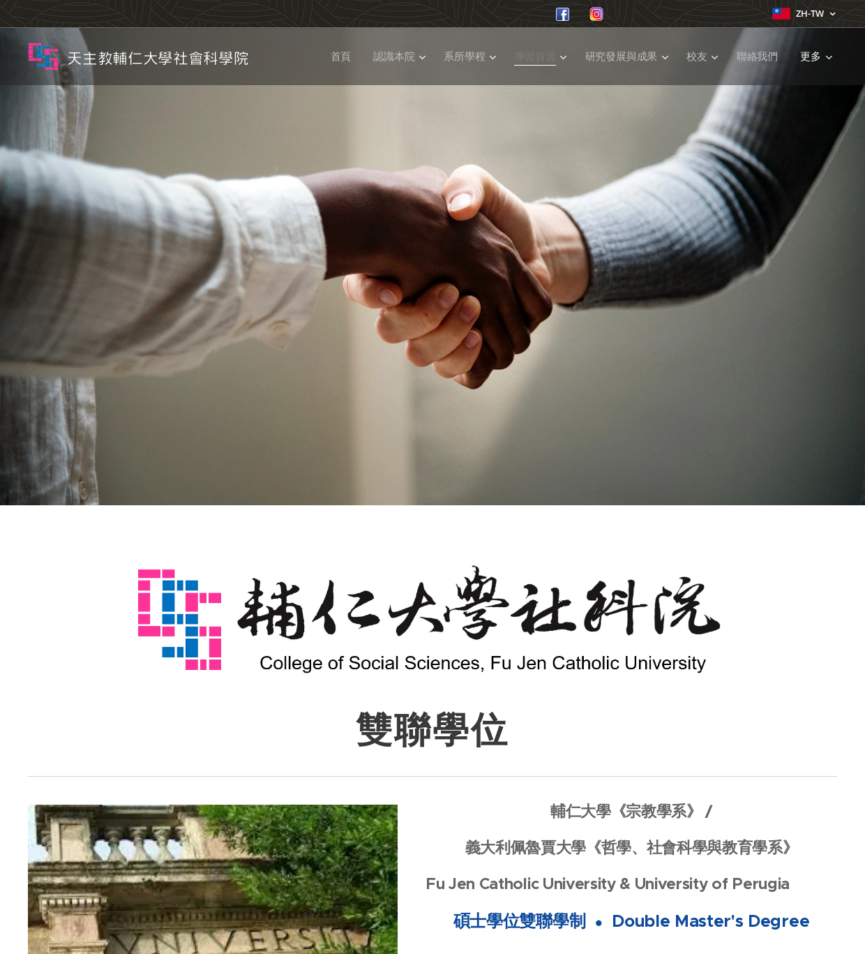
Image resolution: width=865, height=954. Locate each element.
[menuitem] (341, 56)
